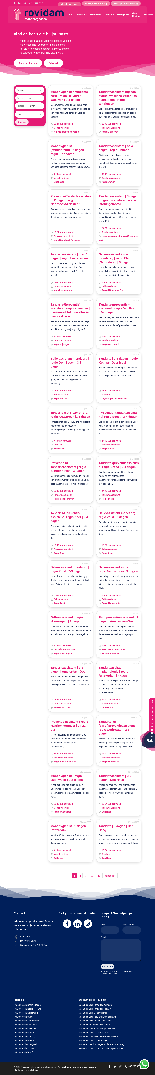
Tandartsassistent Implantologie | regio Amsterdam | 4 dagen (114, 671)
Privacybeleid (64, 1067)
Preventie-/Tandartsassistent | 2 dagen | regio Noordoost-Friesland (71, 200)
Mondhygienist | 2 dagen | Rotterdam (69, 828)
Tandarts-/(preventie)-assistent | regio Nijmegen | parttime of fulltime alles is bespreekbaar (70, 310)
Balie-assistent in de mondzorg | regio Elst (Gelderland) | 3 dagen (114, 258)
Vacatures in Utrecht (24, 1017)
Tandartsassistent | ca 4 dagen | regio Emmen (116, 148)
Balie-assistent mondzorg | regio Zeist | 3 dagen (118, 515)
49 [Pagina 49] (99, 876)
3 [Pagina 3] (85, 876)
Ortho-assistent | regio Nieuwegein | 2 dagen (67, 619)
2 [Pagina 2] (80, 876)
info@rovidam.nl (28, 941)
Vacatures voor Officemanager (93, 1040)
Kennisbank (32, 1070)
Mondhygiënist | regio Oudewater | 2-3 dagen (67, 777)
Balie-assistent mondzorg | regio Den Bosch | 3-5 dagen (70, 362)
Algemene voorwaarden (85, 1067)
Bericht (121, 949)
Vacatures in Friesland (25, 1040)
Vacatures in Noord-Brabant (28, 1005)
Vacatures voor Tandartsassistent (94, 1032)
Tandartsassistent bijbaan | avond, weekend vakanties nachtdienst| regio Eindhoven (118, 97)
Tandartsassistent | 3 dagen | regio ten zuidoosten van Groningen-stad (118, 200)
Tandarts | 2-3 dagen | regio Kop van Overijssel (118, 360)
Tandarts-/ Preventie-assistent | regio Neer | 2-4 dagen (69, 517)
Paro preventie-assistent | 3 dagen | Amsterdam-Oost (118, 619)
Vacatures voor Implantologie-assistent (97, 1028)
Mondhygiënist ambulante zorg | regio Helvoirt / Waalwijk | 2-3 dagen (69, 95)
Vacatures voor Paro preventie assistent (97, 1017)
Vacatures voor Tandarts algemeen (95, 1005)
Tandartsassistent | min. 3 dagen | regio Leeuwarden (69, 256)
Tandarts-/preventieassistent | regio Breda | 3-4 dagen (119, 465)
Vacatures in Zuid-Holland (27, 1021)
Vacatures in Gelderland (26, 1013)
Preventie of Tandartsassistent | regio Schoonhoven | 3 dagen (68, 466)
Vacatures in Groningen (26, 1024)
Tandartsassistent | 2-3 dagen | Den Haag (115, 777)
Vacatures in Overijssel (26, 1044)
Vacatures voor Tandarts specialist (95, 1009)
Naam (110, 928)
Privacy (103, 973)
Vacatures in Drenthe (25, 1032)
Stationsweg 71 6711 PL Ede (34, 945)
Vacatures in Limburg (25, 1036)
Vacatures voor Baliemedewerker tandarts (98, 1036)
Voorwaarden (112, 973)
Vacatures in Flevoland (25, 1028)
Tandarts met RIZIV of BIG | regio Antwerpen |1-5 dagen (70, 414)
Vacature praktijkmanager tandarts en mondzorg (101, 1044)
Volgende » (110, 876)
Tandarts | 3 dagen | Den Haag (116, 828)
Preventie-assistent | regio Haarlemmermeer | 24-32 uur (69, 725)
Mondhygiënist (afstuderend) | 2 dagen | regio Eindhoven (68, 150)
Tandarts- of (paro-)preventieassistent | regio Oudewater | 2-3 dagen (118, 727)
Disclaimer (19, 1070)
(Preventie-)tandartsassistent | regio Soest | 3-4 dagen (118, 414)
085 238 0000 (26, 936)
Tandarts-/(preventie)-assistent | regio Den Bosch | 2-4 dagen (118, 308)
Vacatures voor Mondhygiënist (93, 1013)
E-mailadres (131, 928)
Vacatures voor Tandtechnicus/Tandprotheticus (101, 1048)
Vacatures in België (24, 1052)
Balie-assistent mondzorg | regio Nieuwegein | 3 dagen (118, 569)
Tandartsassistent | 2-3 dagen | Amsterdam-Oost (68, 669)
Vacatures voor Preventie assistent (95, 1021)
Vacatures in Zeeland (25, 1048)
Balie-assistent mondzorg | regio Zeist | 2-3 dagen (70, 569)
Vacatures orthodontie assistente (94, 1024)
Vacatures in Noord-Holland (28, 1009)
